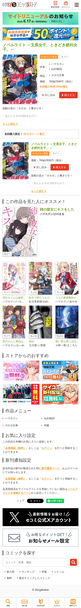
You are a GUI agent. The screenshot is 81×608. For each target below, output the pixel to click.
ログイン (66, 4)
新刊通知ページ (50, 468)
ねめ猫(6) (56, 68)
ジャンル (59, 571)
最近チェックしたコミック (34, 578)
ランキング (28, 571)
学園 (46, 425)
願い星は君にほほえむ (67, 341)
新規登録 (55, 4)
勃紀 (31, 341)
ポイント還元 (50, 57)
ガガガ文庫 (57, 75)
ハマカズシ (57, 64)
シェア (20, 500)
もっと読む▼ (10, 123)
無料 (9, 578)
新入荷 (10, 571)
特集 (44, 571)
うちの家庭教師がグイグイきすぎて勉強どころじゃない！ (67, 297)
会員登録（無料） (15, 448)
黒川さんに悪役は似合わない (14, 341)
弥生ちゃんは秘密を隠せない (14, 297)
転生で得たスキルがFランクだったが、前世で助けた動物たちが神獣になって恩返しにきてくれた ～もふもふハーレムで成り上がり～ (40, 297)
